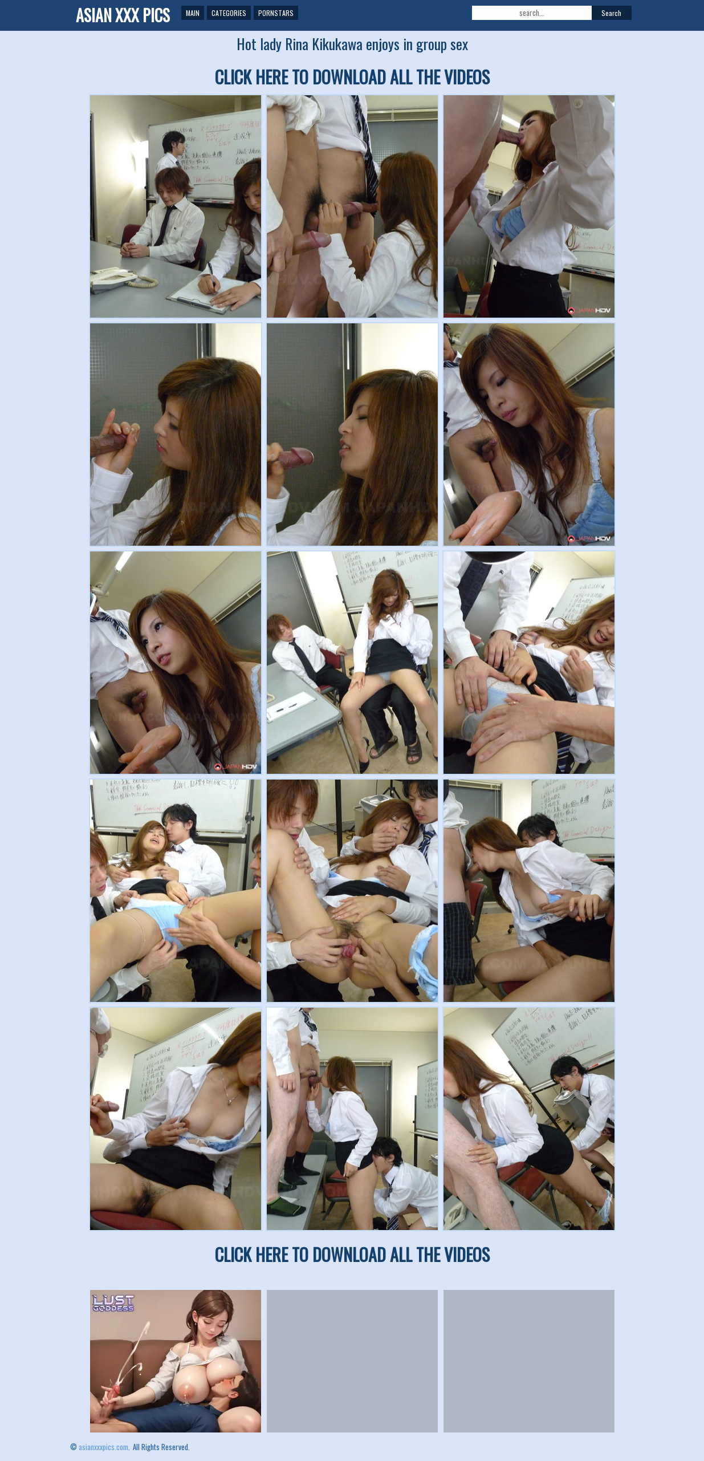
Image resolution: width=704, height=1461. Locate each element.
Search (611, 13)
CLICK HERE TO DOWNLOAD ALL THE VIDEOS (352, 77)
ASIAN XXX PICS (123, 15)
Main (193, 13)
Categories (228, 13)
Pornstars (276, 13)
